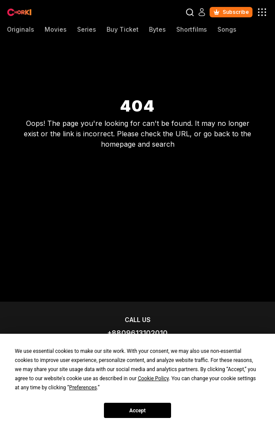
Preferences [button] (83, 388)
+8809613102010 (137, 333)
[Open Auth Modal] (201, 12)
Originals (20, 29)
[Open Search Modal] (189, 12)
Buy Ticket (123, 29)
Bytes (157, 29)
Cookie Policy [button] (153, 378)
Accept (137, 411)
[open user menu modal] (262, 12)
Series (86, 29)
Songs (226, 29)
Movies (56, 29)
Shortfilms (191, 29)
